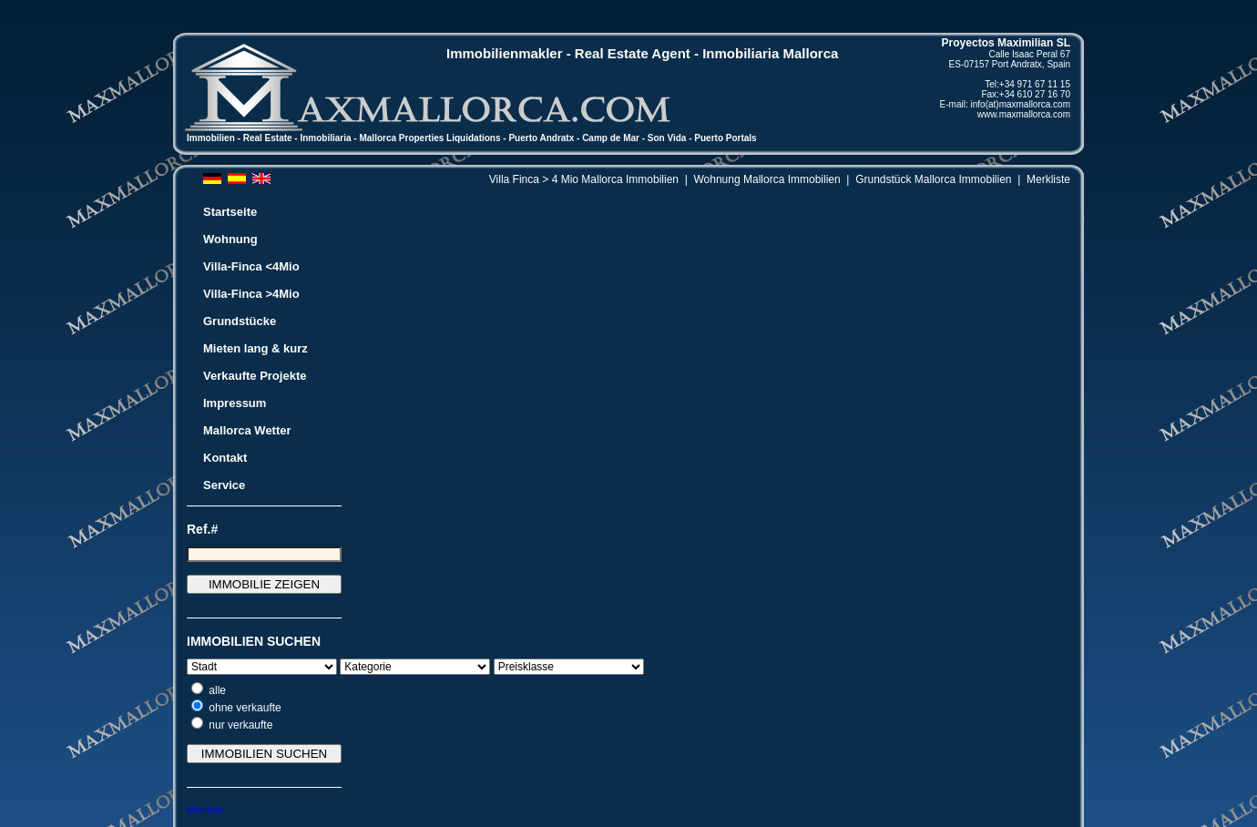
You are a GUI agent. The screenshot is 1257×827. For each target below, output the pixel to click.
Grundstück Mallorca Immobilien (933, 179)
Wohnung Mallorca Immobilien (766, 179)
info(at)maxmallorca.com (1020, 104)
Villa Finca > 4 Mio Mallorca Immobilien (584, 179)
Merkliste (1048, 179)
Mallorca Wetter (247, 430)
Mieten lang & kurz (255, 348)
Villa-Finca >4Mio (251, 294)
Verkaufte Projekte (254, 376)
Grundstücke (239, 321)
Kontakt (225, 458)
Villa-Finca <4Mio (251, 266)
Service (224, 485)
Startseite (230, 212)
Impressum (234, 403)
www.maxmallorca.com (1023, 114)
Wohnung (230, 239)
